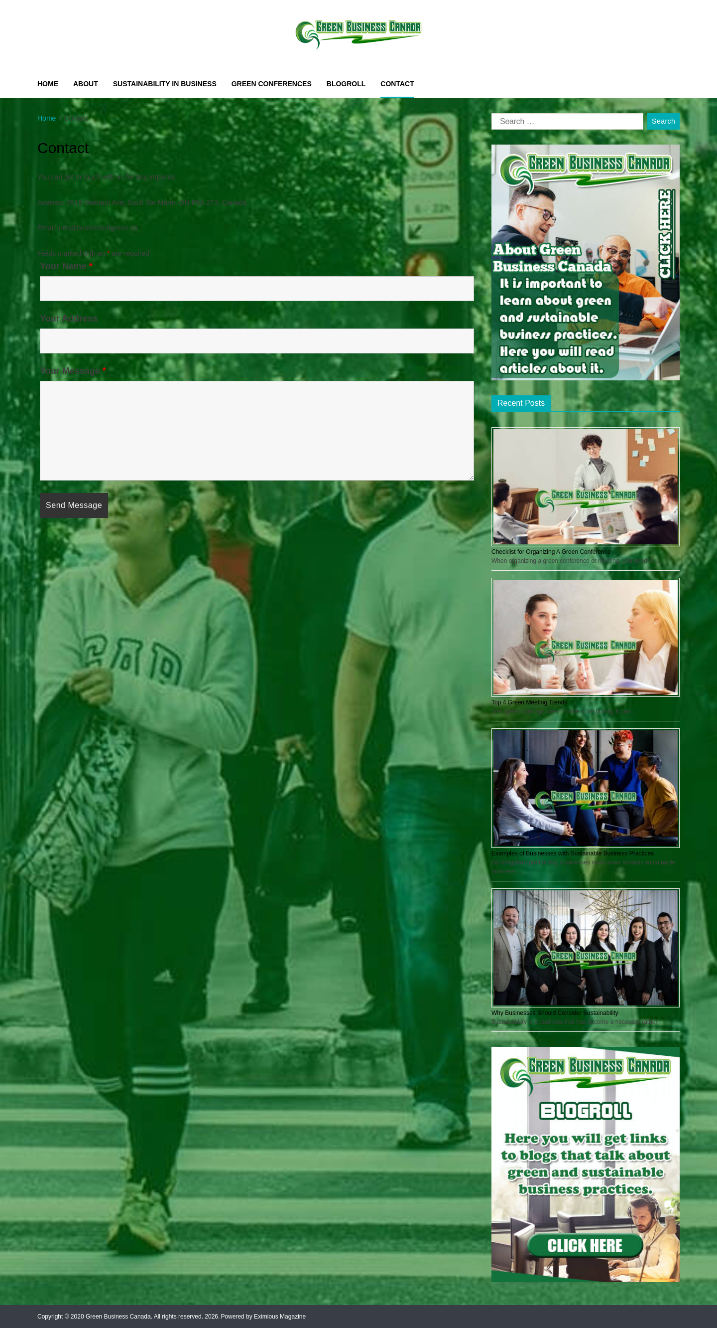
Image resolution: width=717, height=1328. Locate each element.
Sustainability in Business (165, 84)
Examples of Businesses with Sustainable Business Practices (572, 853)
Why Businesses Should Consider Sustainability (554, 1012)
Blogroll (346, 84)
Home (47, 84)
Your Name (66, 266)
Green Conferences (272, 84)
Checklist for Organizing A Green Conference (550, 551)
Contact (397, 84)
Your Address (69, 319)
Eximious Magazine (280, 1316)
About (85, 84)
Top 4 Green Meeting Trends (529, 702)
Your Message (73, 371)
